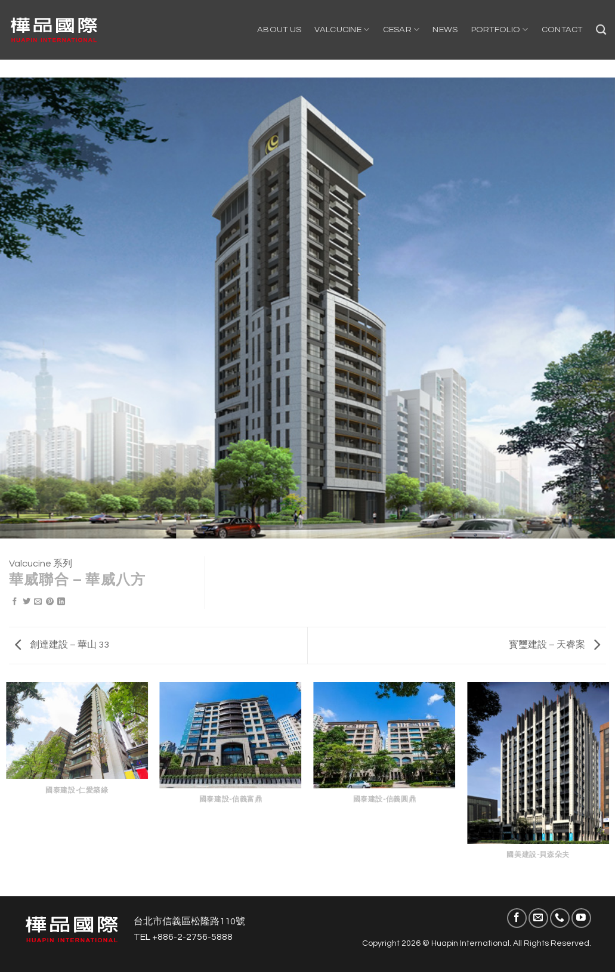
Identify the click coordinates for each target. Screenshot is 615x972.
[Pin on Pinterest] (50, 602)
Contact (562, 29)
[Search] (601, 30)
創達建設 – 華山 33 (62, 644)
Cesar (401, 29)
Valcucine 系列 (40, 563)
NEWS (445, 29)
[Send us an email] (538, 918)
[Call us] (560, 918)
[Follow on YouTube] (581, 918)
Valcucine (341, 29)
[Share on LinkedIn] (61, 602)
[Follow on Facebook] (517, 918)
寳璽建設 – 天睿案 (554, 644)
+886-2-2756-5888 (192, 937)
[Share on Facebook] (14, 602)
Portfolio (500, 29)
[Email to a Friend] (38, 602)
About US (279, 29)
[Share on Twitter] (26, 602)
